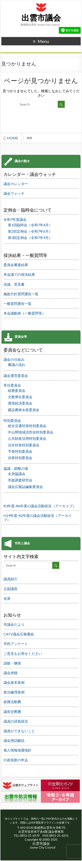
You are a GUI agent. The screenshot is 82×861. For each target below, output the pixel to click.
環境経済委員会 (20, 403)
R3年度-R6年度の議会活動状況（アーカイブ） (39, 506)
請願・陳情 (12, 663)
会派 (6, 598)
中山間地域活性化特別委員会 (30, 432)
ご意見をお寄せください (22, 653)
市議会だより (13, 624)
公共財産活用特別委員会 (27, 438)
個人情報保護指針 (17, 750)
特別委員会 (12, 420)
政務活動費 (12, 702)
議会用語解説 (13, 740)
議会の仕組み (13, 359)
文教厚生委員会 (20, 397)
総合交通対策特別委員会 (27, 426)
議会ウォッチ (13, 193)
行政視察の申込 (15, 760)
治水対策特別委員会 (23, 445)
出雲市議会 (41, 18)
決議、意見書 (13, 284)
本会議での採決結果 (19, 274)
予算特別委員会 (20, 451)
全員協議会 (16, 474)
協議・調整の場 (15, 468)
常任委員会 (12, 385)
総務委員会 (16, 390)
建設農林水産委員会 (23, 410)
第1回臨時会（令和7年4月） (30, 225)
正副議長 (10, 589)
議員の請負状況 (15, 721)
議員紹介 (10, 579)
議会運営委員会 (15, 375)
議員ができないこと (19, 731)
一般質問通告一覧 (17, 303)
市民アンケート (15, 644)
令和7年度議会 (14, 219)
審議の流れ (16, 364)
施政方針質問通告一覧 (20, 294)
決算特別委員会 (20, 458)
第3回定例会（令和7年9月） (30, 237)
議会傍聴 (10, 673)
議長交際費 (12, 711)
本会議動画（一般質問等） (24, 313)
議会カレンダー (15, 184)
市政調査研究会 (20, 480)
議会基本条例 (13, 682)
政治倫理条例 (13, 692)
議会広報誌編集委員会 (25, 486)
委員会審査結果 (15, 265)
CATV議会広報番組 (18, 634)
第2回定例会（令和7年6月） (30, 231)
